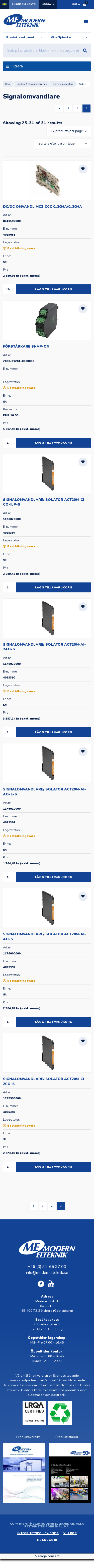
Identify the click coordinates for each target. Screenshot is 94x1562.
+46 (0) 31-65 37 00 (47, 1266)
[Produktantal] (9, 289)
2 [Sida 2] (77, 108)
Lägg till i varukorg (53, 289)
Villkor (70, 1533)
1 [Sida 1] (68, 108)
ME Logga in (47, 1540)
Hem (8, 84)
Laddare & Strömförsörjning (32, 84)
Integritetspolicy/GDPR (38, 1533)
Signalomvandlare (63, 84)
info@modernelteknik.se (47, 1272)
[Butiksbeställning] (61, 144)
